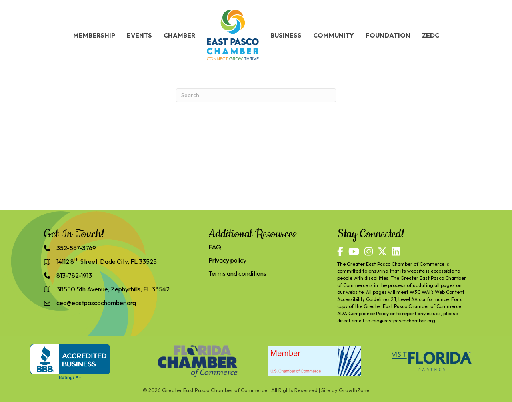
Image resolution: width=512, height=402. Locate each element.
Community (333, 35)
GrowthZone (354, 390)
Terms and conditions (237, 273)
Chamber (179, 35)
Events (139, 35)
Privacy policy (227, 260)
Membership (94, 35)
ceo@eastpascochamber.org (403, 321)
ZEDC (430, 35)
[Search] (256, 95)
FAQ (214, 247)
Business (286, 35)
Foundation (388, 35)
